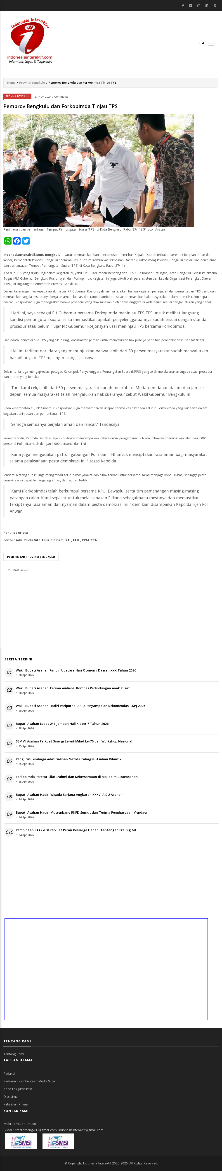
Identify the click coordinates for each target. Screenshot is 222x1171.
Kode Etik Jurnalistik (17, 1089)
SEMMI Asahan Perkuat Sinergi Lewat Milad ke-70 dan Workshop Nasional (74, 741)
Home (11, 82)
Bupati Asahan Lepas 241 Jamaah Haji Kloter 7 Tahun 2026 (62, 723)
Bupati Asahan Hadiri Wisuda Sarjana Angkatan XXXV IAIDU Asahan (69, 794)
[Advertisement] (110, 611)
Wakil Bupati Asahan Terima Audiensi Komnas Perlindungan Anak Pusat (73, 688)
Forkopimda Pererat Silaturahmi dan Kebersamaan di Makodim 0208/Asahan (77, 777)
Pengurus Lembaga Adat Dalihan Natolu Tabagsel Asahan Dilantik (68, 759)
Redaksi (9, 1073)
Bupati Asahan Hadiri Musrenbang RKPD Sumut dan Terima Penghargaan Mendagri (82, 812)
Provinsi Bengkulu (32, 82)
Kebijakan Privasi (15, 1104)
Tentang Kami (13, 1054)
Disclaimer (11, 1096)
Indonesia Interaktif (97, 1163)
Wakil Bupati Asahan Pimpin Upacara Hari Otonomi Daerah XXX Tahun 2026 (76, 670)
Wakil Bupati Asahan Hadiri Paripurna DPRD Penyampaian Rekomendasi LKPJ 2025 (80, 706)
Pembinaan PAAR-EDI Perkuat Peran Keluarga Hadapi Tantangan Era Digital (76, 830)
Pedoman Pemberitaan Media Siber (29, 1081)
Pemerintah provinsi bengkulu (31, 557)
